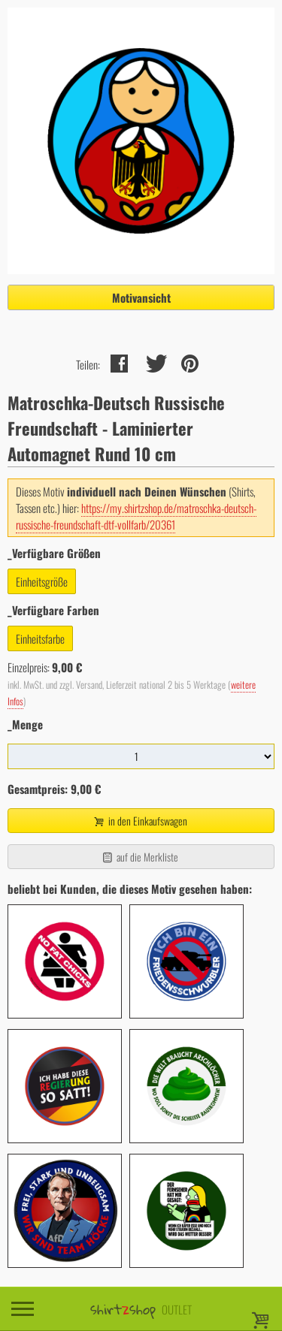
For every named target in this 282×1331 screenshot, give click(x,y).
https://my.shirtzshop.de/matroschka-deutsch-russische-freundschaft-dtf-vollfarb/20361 (136, 516)
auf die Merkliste (139, 857)
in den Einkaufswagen (139, 820)
